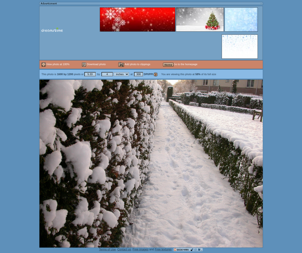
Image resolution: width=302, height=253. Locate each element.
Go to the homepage (180, 64)
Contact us (124, 249)
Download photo (94, 64)
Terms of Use (107, 249)
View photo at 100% (56, 64)
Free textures (163, 249)
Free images (141, 249)
